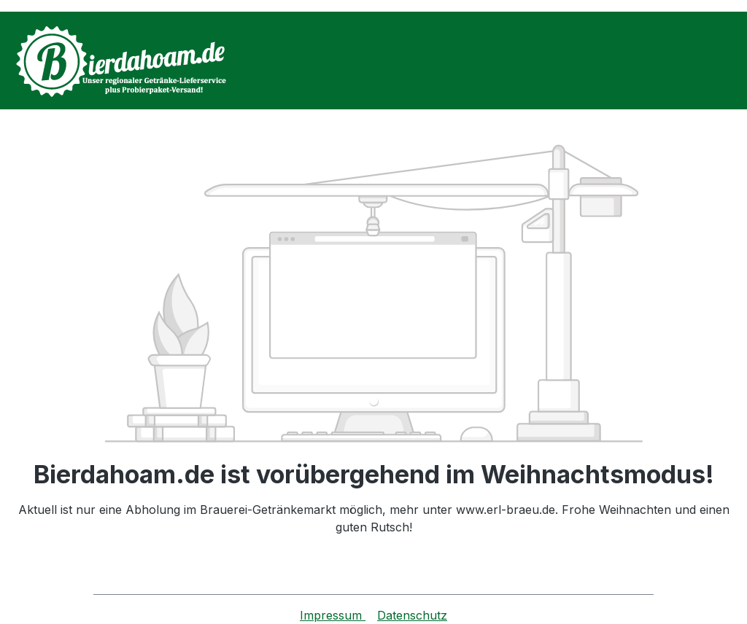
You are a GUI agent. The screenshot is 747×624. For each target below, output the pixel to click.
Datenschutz (412, 615)
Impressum (332, 615)
